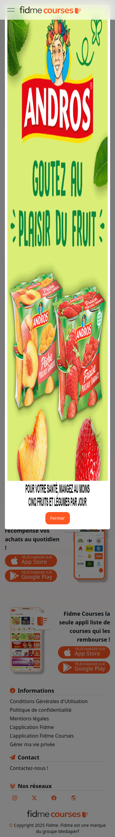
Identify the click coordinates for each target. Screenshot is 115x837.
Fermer (57, 518)
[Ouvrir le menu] (11, 10)
